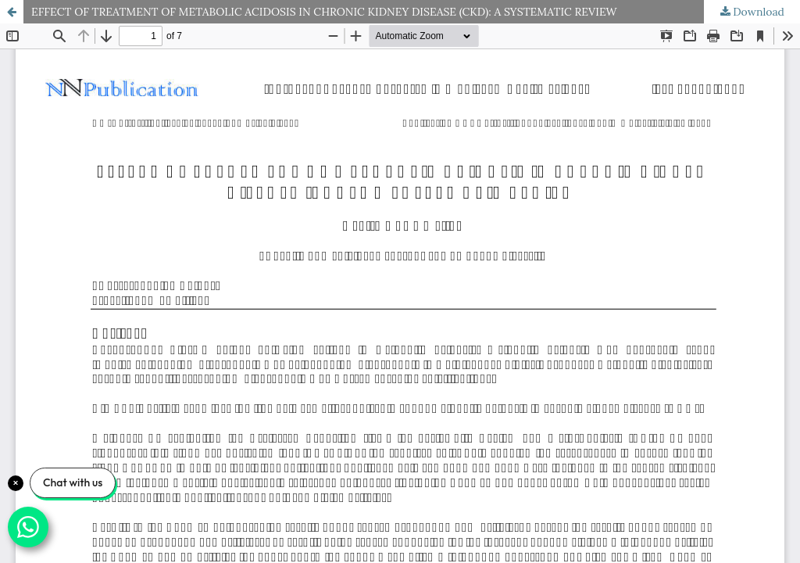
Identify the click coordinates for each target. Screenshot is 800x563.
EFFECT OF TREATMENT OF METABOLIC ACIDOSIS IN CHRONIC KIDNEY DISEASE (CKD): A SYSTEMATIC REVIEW (324, 12)
